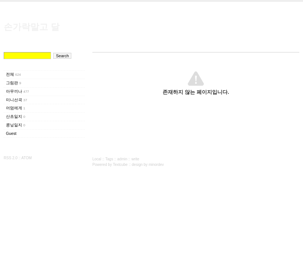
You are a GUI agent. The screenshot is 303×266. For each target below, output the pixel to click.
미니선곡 (16, 100)
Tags (109, 159)
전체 (13, 74)
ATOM (26, 158)
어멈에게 (15, 108)
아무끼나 (17, 91)
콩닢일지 (15, 125)
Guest (11, 133)
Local (96, 159)
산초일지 (15, 116)
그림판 (13, 83)
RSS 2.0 (10, 158)
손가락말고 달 (31, 27)
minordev (156, 165)
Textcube (120, 165)
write (135, 159)
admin (122, 159)
